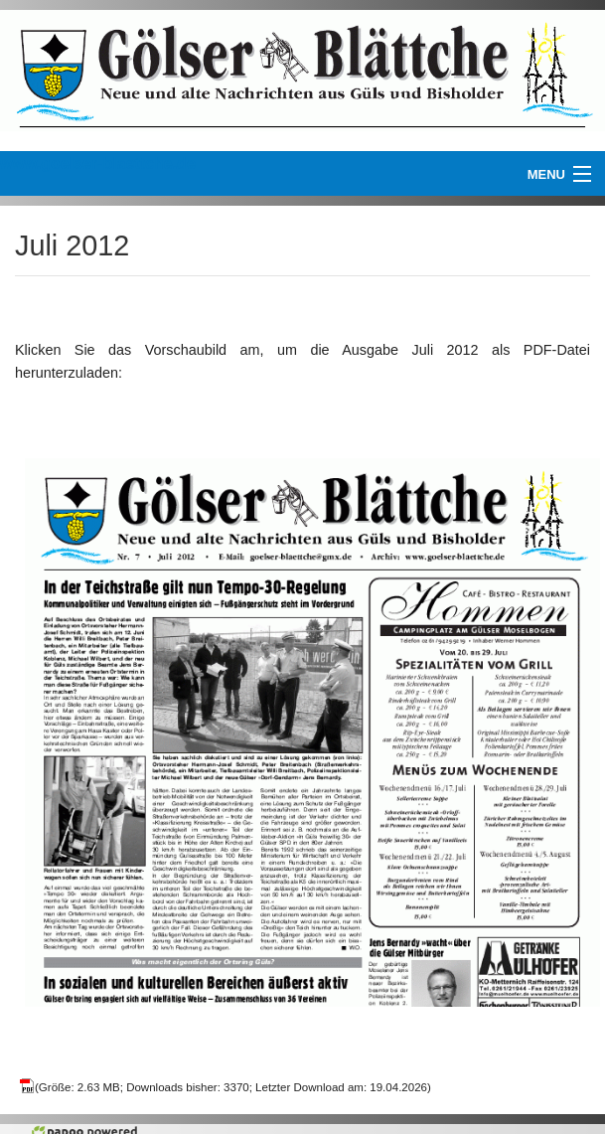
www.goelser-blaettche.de (98, 163)
